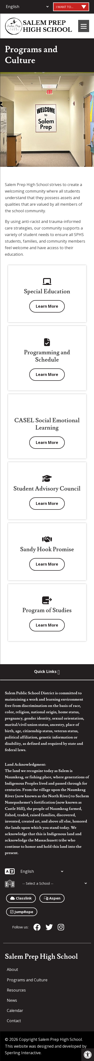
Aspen (52, 898)
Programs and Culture (27, 980)
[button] (87, 1054)
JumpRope (21, 911)
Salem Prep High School (41, 956)
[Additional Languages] (27, 6)
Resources (16, 990)
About (12, 969)
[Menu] (83, 26)
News (12, 1000)
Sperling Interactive (23, 1052)
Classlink (21, 898)
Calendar (15, 1010)
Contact (14, 1020)
